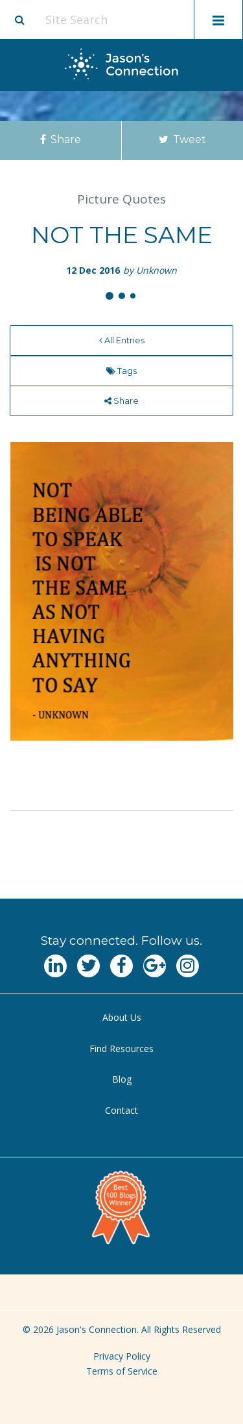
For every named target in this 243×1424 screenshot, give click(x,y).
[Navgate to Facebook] (121, 966)
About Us (121, 1017)
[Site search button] (19, 19)
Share (60, 139)
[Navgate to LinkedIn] (55, 966)
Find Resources (121, 1048)
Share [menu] (121, 400)
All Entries (122, 340)
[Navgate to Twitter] (88, 966)
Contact (121, 1110)
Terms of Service (121, 1371)
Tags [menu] (121, 370)
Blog (122, 1079)
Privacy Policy (121, 1356)
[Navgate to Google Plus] (154, 966)
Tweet (182, 139)
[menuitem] (121, 340)
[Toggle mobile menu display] (218, 19)
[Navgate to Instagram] (187, 966)
